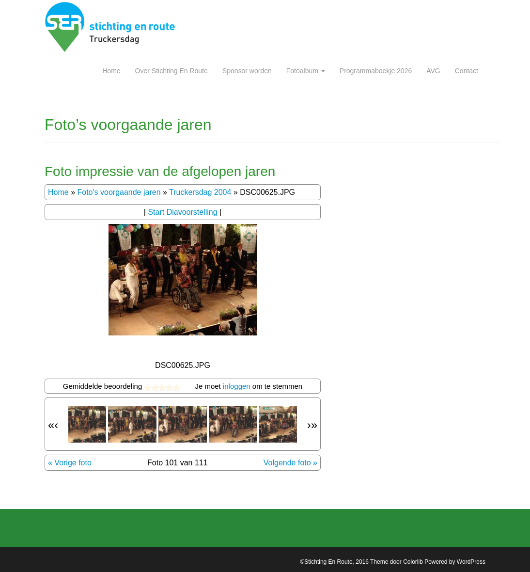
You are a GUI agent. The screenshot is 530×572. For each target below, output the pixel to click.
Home (111, 71)
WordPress (471, 561)
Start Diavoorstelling (182, 212)
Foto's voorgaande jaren (118, 192)
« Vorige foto (70, 463)
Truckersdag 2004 (200, 192)
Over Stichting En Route (171, 71)
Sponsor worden (247, 71)
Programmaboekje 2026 (376, 71)
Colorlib (413, 561)
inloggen (236, 386)
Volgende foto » (290, 463)
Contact (466, 71)
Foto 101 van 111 (177, 463)
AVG (433, 71)
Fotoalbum (305, 71)
